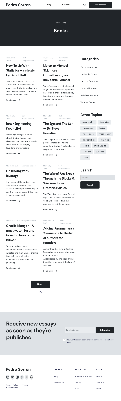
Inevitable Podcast (84, 376)
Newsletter (100, 4)
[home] (24, 4)
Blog (49, 4)
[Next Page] (40, 284)
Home (57, 23)
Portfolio (66, 4)
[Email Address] (80, 330)
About (99, 376)
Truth (77, 388)
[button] (113, 5)
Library (78, 382)
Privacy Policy (12, 385)
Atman (99, 388)
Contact (100, 382)
